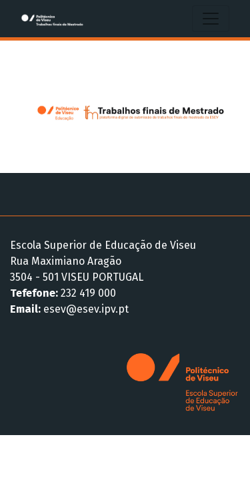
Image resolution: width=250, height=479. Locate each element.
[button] (27, 107)
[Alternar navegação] (210, 18)
